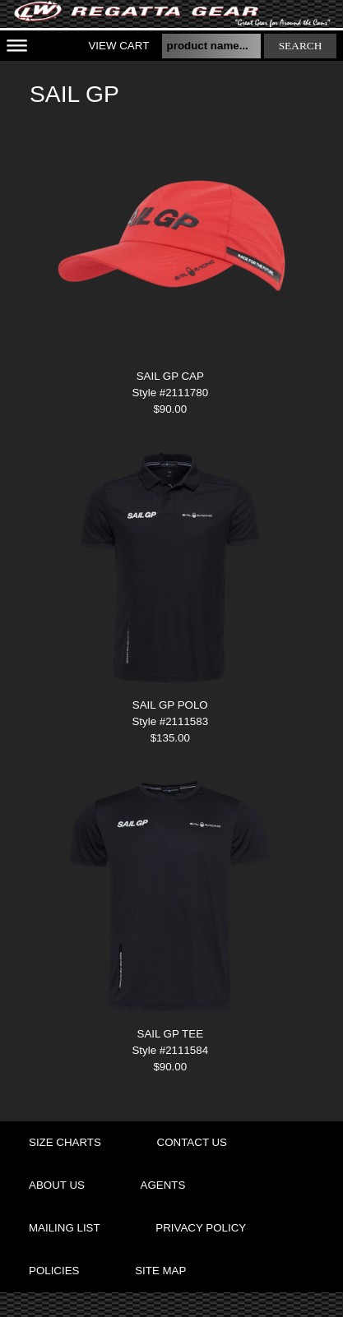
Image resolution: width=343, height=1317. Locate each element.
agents (163, 1185)
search (300, 45)
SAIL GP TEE (170, 1034)
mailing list (64, 1228)
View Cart (118, 45)
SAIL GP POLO (170, 705)
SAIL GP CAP (170, 376)
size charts (65, 1142)
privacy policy (200, 1228)
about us (57, 1185)
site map (160, 1270)
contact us (192, 1142)
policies (54, 1270)
